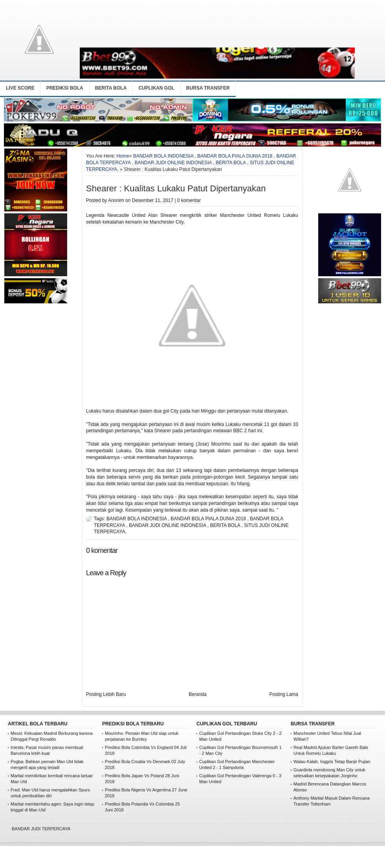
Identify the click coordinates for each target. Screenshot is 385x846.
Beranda (197, 694)
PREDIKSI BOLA (64, 88)
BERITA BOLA (111, 88)
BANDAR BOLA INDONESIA (163, 156)
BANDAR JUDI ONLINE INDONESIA (173, 162)
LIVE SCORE (20, 88)
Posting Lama (284, 694)
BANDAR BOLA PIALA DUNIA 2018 (234, 156)
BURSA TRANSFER (208, 88)
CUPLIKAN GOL (156, 88)
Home (123, 156)
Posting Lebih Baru (106, 694)
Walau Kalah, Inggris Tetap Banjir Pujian (331, 761)
